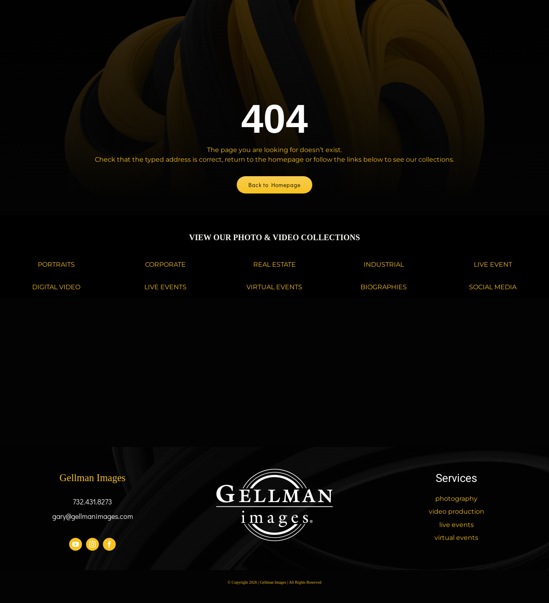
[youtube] (75, 544)
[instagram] (92, 544)
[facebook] (109, 544)
